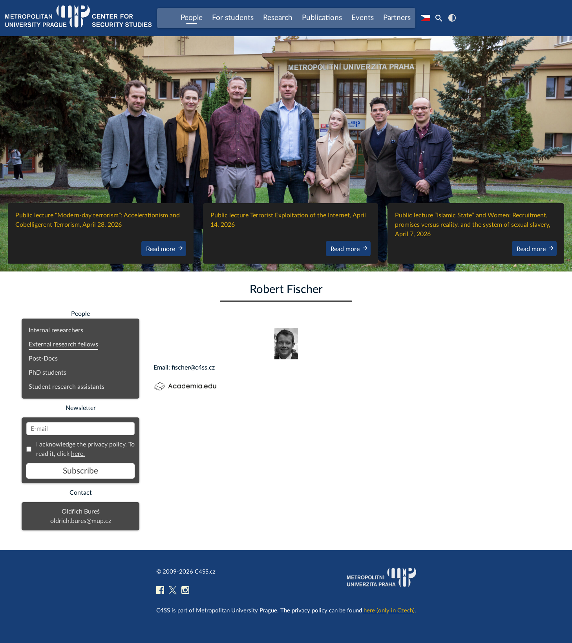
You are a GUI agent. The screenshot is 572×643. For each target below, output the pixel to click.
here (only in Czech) (389, 611)
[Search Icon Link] (439, 18)
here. (78, 454)
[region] (286, 153)
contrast (452, 17)
